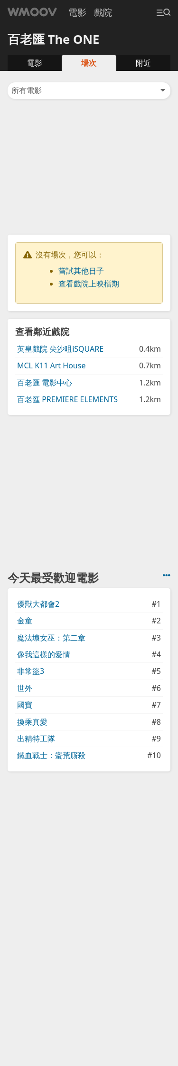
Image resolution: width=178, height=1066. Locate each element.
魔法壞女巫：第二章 (51, 637)
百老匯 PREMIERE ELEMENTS (67, 399)
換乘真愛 (32, 722)
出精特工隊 (36, 738)
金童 (24, 620)
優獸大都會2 (38, 604)
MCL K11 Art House (51, 365)
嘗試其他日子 (81, 271)
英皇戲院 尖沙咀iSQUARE (60, 349)
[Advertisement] (89, 166)
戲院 (103, 12)
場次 (88, 63)
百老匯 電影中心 (44, 382)
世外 (24, 688)
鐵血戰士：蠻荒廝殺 (51, 755)
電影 (77, 12)
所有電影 (89, 90)
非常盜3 (30, 671)
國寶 (24, 705)
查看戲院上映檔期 (88, 283)
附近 (143, 63)
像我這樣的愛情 (43, 654)
